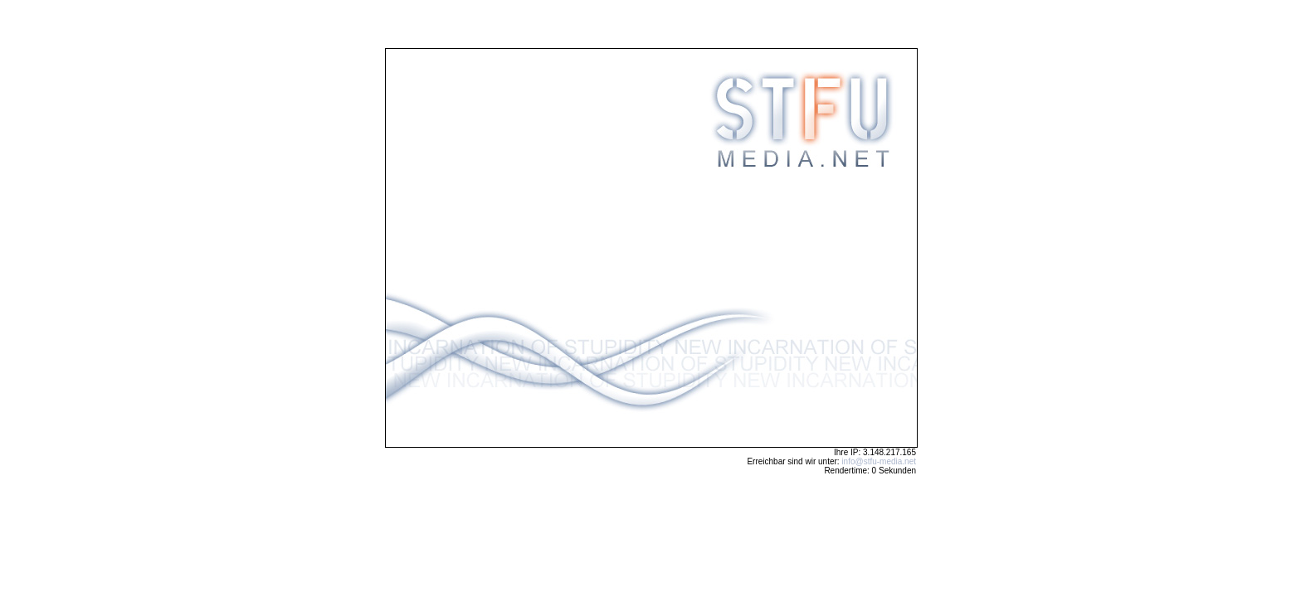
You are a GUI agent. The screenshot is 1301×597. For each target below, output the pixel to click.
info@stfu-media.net (878, 461)
